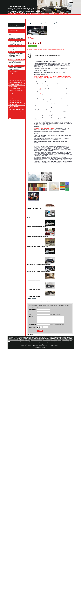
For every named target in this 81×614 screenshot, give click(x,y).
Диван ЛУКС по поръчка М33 (33, 280)
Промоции (10, 13)
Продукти (16, 13)
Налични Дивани (13, 118)
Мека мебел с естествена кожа (15, 62)
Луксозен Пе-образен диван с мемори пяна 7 (37, 236)
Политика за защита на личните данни (40, 13)
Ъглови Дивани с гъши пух (14, 115)
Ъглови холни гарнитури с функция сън (17, 80)
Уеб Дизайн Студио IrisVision (40, 349)
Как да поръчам (53, 13)
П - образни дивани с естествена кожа (16, 43)
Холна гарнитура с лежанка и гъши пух (16, 57)
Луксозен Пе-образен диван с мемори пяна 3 (37, 226)
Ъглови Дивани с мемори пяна (44, 345)
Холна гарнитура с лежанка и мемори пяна (16, 54)
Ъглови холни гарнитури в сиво (15, 100)
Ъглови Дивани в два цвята (15, 88)
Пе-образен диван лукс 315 (33, 296)
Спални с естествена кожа (14, 69)
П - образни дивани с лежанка (15, 61)
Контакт (28, 13)
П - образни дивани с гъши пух (15, 41)
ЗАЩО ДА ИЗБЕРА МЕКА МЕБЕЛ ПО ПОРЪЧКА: (16, 91)
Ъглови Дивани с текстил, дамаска (16, 82)
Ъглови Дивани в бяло (13, 86)
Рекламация (22, 13)
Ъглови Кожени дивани (13, 71)
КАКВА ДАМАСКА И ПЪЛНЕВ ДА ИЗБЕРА (15, 112)
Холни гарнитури (12, 51)
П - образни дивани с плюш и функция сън (16, 49)
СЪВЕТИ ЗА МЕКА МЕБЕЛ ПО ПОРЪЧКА (14, 107)
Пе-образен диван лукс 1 (33, 217)
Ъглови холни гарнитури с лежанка (16, 96)
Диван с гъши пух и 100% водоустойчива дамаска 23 (39, 271)
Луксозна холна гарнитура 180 (34, 208)
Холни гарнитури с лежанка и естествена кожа (14, 56)
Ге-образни (11, 32)
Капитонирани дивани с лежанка (20, 339)
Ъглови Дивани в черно (13, 98)
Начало (27, 20)
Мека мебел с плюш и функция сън (16, 46)
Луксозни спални (12, 65)
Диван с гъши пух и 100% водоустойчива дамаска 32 (39, 264)
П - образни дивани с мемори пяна (15, 44)
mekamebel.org (17, 6)
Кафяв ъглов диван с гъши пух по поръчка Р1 (37, 246)
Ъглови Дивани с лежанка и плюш (15, 93)
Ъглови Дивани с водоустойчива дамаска (15, 74)
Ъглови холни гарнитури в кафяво (16, 102)
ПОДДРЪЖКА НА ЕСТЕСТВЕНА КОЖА (16, 109)
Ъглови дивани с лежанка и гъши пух (16, 38)
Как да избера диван (13, 104)
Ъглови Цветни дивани (13, 75)
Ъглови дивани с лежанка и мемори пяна (16, 34)
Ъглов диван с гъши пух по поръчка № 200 (37, 254)
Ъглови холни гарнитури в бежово (15, 84)
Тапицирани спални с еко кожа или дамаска (16, 68)
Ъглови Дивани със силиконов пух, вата (16, 78)
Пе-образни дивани (22, 342)
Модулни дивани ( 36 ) (13, 30)
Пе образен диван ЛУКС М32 (33, 289)
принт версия (30, 335)
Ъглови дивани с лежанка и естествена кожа (16, 36)
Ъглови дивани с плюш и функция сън (16, 47)
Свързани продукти (63, 13)
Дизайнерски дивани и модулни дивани (16, 59)
